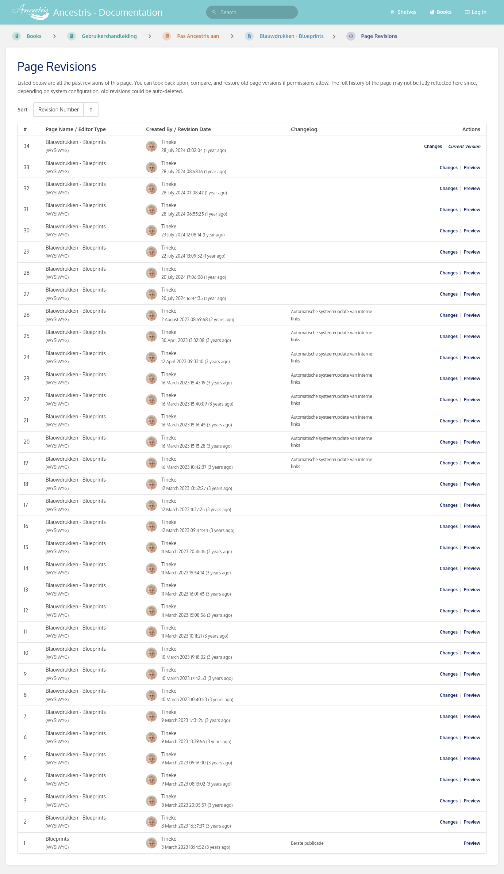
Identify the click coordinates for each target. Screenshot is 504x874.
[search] (252, 12)
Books (441, 12)
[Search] (214, 12)
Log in (475, 12)
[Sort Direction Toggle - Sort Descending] (90, 109)
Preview (472, 167)
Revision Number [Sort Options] (58, 109)
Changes (433, 146)
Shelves (403, 12)
